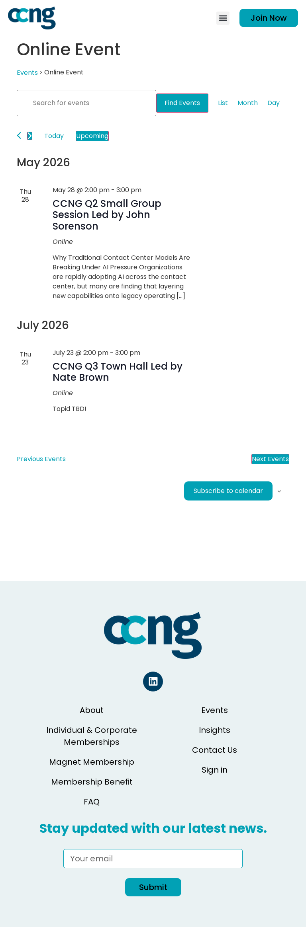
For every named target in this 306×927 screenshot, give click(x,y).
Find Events (182, 102)
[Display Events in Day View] (273, 103)
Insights (214, 730)
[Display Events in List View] (223, 103)
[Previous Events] (19, 135)
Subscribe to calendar (228, 490)
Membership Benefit (92, 781)
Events (27, 72)
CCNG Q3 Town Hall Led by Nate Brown (117, 372)
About (92, 710)
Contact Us (214, 750)
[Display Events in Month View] (247, 103)
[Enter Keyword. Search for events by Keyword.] (86, 103)
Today (54, 135)
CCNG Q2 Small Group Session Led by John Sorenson (107, 215)
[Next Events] (29, 136)
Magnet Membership (91, 761)
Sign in (215, 769)
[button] (223, 18)
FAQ (92, 801)
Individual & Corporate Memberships (91, 736)
